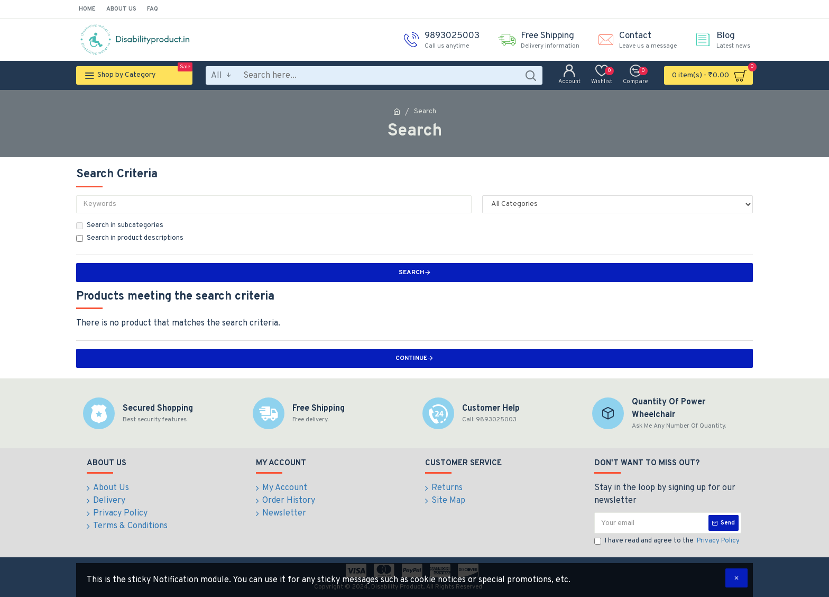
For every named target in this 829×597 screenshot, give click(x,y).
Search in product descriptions (129, 238)
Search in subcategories (119, 225)
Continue (411, 358)
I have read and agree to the (667, 541)
